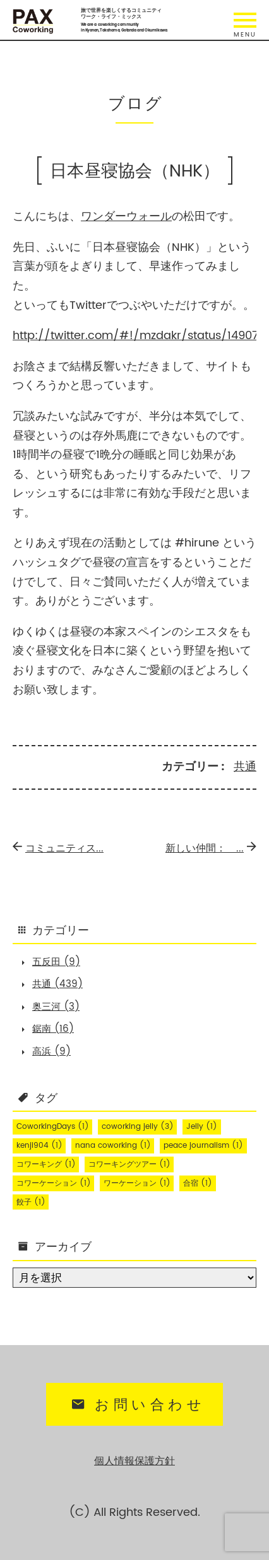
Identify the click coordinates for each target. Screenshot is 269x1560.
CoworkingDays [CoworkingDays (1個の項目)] (52, 1127)
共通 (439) (57, 984)
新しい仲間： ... (210, 848)
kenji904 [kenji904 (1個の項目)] (39, 1146)
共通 (245, 767)
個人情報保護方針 (134, 1461)
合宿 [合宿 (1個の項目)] (197, 1183)
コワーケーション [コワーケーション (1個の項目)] (53, 1183)
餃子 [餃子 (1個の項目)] (30, 1202)
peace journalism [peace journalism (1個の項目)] (203, 1146)
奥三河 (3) (56, 1007)
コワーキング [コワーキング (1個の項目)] (46, 1164)
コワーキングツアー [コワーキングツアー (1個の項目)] (129, 1164)
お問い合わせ (136, 1405)
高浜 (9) (51, 1052)
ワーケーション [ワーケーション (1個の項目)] (137, 1183)
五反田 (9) (56, 962)
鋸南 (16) (53, 1029)
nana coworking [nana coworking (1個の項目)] (113, 1146)
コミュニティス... (58, 848)
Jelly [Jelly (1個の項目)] (201, 1127)
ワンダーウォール (126, 216)
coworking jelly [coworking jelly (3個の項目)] (138, 1127)
